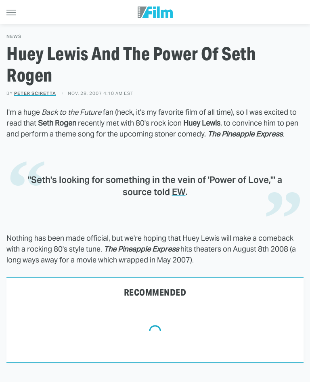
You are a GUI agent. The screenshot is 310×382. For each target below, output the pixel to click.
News (13, 36)
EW (179, 191)
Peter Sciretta (35, 93)
